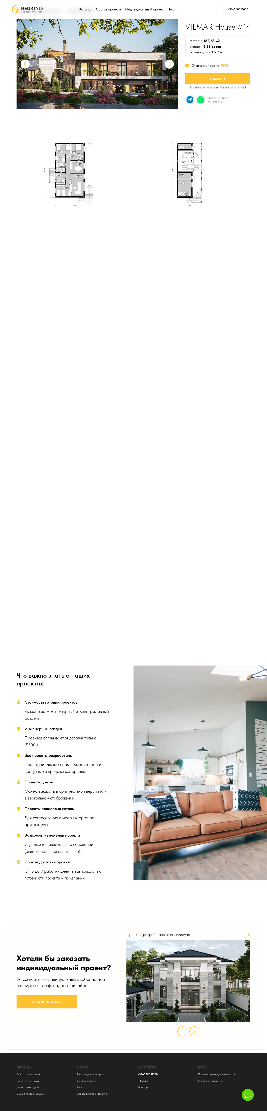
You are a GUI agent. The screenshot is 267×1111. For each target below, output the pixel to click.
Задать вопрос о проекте (92, 1093)
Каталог (85, 9)
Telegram (143, 1080)
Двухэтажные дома (28, 1080)
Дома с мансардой (28, 1087)
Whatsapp (143, 1087)
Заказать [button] (217, 79)
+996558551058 (237, 9)
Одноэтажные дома (28, 1074)
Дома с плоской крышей (31, 1093)
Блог (172, 9)
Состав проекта (108, 9)
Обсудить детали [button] (47, 1002)
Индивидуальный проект (144, 9)
